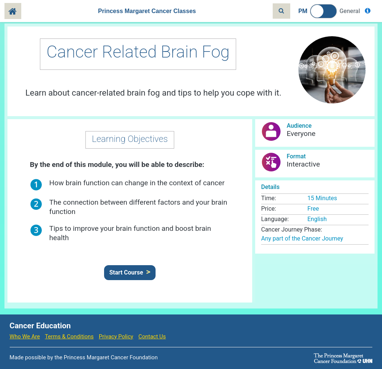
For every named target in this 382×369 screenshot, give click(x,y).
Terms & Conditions (69, 336)
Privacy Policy (116, 336)
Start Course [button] (126, 272)
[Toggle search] (281, 11)
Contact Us (152, 336)
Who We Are (25, 336)
